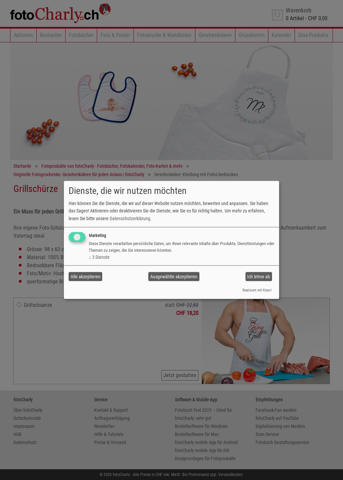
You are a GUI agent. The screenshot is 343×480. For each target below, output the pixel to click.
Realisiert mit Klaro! (257, 290)
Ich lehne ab (258, 276)
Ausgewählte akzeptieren (173, 276)
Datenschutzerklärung (130, 218)
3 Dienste (99, 257)
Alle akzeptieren (86, 276)
